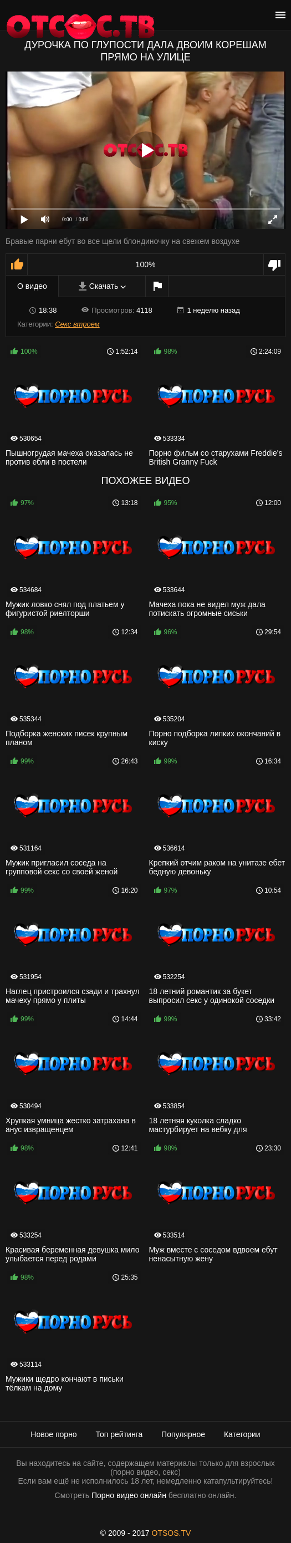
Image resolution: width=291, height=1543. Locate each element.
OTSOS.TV (171, 1533)
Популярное (183, 1434)
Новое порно (53, 1434)
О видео (32, 286)
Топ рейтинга (119, 1434)
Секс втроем (77, 324)
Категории (242, 1434)
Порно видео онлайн (128, 1495)
